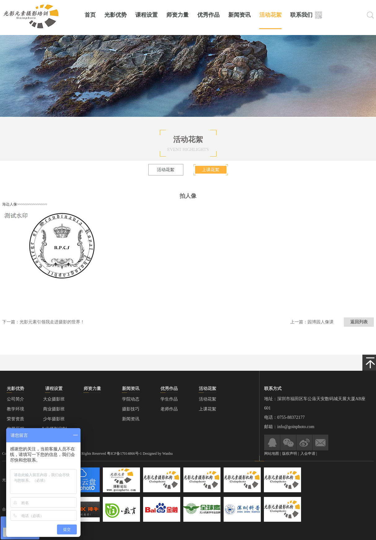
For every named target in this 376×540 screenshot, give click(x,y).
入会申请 (307, 453)
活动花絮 (270, 15)
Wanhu (167, 453)
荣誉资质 (15, 419)
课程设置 (146, 15)
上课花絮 (210, 169)
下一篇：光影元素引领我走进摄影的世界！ (43, 322)
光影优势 (115, 15)
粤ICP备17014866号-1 (124, 453)
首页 (90, 15)
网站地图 (271, 453)
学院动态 (130, 399)
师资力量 (177, 15)
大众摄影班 (54, 399)
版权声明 (290, 453)
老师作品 (169, 409)
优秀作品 (208, 15)
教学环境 (15, 409)
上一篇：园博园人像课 (312, 322)
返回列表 (359, 322)
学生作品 (169, 399)
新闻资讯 (239, 15)
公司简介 (15, 399)
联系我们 (301, 15)
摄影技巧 (130, 409)
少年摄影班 (54, 419)
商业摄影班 (54, 409)
